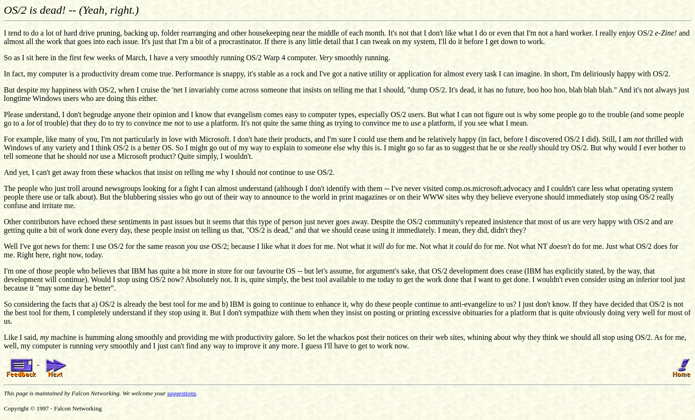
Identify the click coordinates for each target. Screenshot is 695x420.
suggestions (181, 393)
